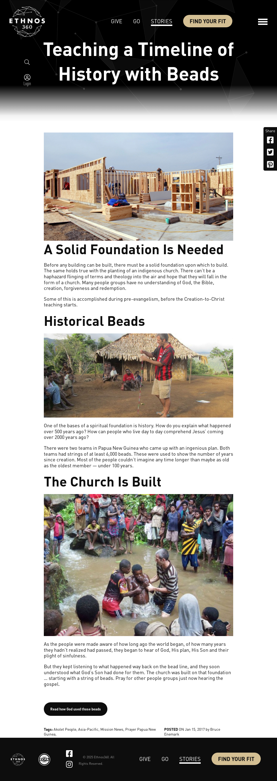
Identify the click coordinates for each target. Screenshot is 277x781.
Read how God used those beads (75, 709)
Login (27, 83)
